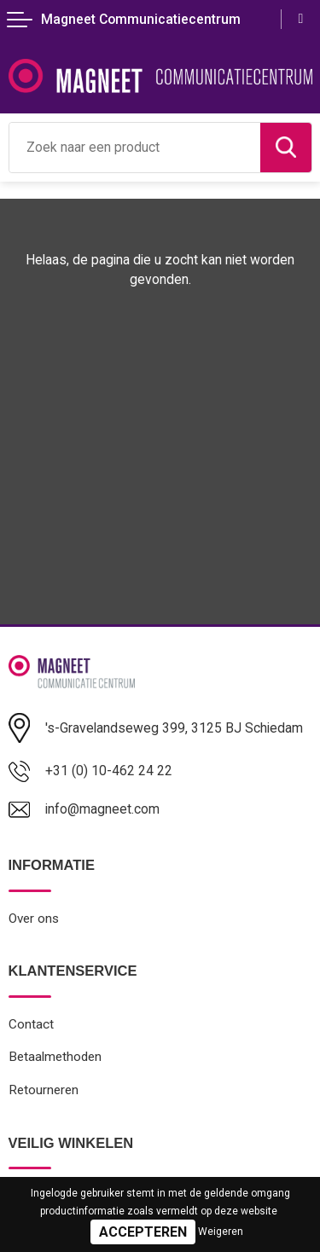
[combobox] (134, 147)
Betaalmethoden (55, 1056)
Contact (31, 1024)
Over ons (34, 918)
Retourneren (44, 1090)
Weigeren (220, 1232)
